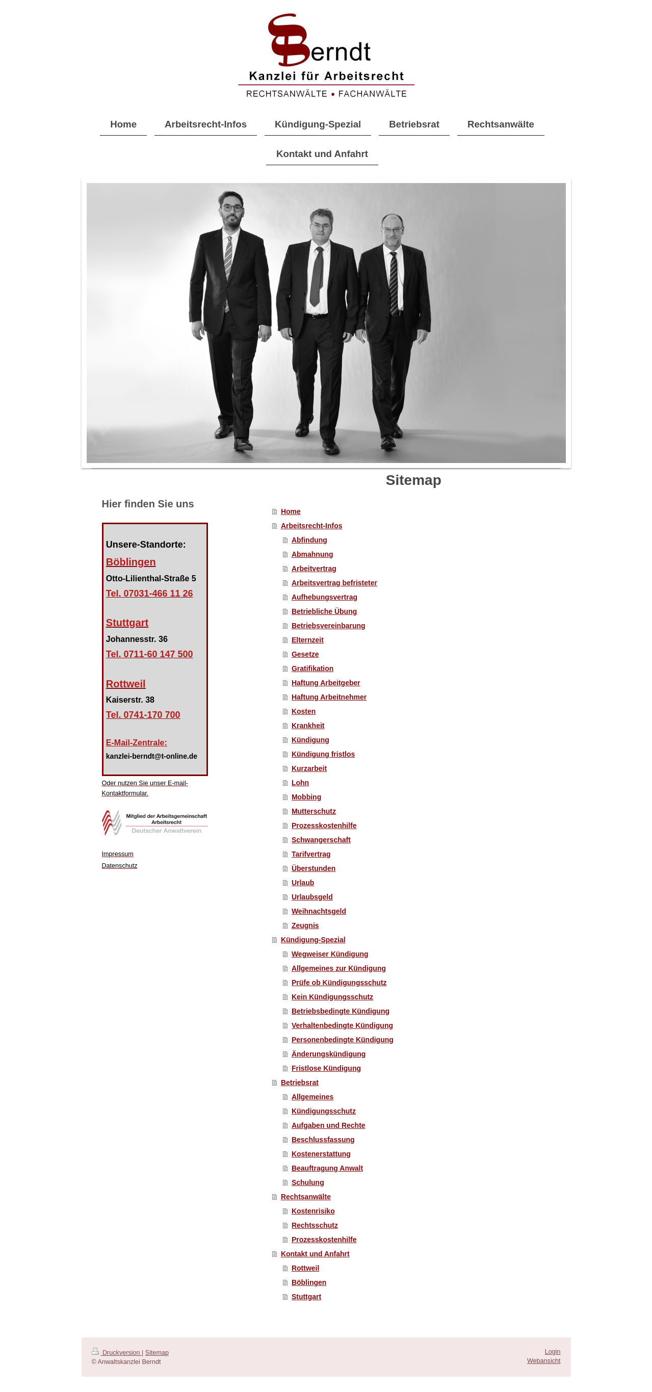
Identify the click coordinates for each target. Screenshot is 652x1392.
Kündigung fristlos (323, 754)
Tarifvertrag (311, 854)
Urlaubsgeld (312, 897)
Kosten (304, 711)
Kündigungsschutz (324, 1111)
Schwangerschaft (321, 840)
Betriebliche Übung (324, 611)
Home (291, 511)
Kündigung (310, 740)
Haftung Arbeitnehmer (329, 697)
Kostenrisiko (313, 1211)
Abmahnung (312, 554)
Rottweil (305, 1268)
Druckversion (117, 1352)
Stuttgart (306, 1297)
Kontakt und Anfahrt (315, 1254)
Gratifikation (312, 668)
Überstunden (313, 868)
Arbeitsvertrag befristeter (334, 583)
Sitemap (157, 1352)
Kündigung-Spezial (313, 940)
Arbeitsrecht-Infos (312, 526)
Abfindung (309, 540)
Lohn (300, 783)
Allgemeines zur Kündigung (339, 968)
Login (553, 1351)
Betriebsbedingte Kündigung (340, 1011)
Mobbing (306, 797)
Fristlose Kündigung (326, 1068)
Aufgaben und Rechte (329, 1125)
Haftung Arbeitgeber (326, 683)
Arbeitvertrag (314, 568)
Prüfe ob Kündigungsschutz (339, 982)
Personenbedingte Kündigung (343, 1040)
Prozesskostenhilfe (324, 825)
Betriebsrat (300, 1082)
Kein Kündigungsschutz (332, 997)
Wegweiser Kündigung (330, 954)
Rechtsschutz (315, 1225)
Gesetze (305, 654)
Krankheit (308, 725)
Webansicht (544, 1360)
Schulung (308, 1182)
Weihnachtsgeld (319, 911)
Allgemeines (312, 1097)
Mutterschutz (314, 811)
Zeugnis (305, 925)
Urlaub (303, 883)
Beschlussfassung (323, 1140)
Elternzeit (308, 640)
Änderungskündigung (329, 1054)
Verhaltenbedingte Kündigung (342, 1025)
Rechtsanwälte (306, 1197)
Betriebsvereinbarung (329, 626)
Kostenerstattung (321, 1154)
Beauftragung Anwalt (327, 1168)
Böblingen (309, 1282)
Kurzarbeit (309, 768)
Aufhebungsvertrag (324, 597)
